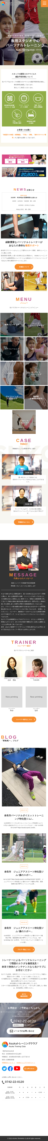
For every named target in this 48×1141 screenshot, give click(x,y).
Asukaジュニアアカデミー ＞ (26, 1062)
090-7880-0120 (29, 1025)
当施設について (24, 267)
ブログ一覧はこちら (23, 949)
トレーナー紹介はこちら (24, 719)
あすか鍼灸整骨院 (24, 995)
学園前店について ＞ (8, 1062)
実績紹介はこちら (24, 522)
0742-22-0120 (25, 1021)
